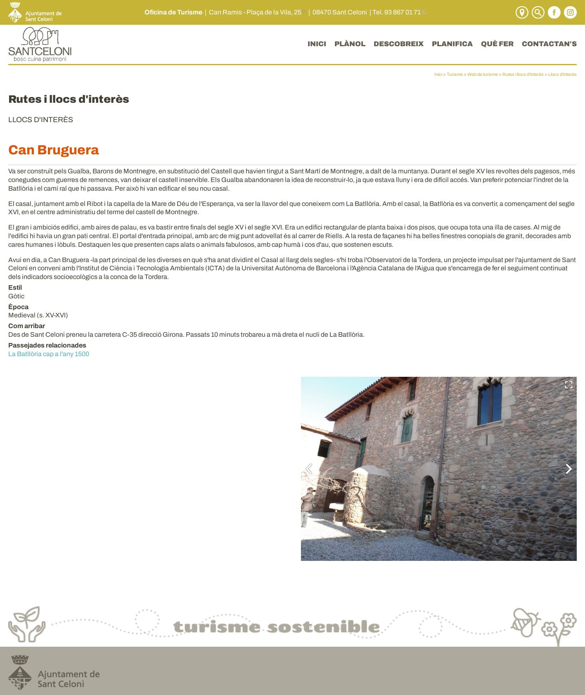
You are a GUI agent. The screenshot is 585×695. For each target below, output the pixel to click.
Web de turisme (482, 74)
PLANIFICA (452, 44)
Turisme (455, 74)
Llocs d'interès (562, 74)
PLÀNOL (349, 44)
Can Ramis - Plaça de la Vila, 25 (255, 12)
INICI (317, 44)
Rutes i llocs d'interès (523, 74)
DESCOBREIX (399, 44)
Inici (438, 74)
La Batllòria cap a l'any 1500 (48, 353)
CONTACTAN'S (549, 44)
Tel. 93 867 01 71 (396, 12)
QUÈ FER (497, 44)
